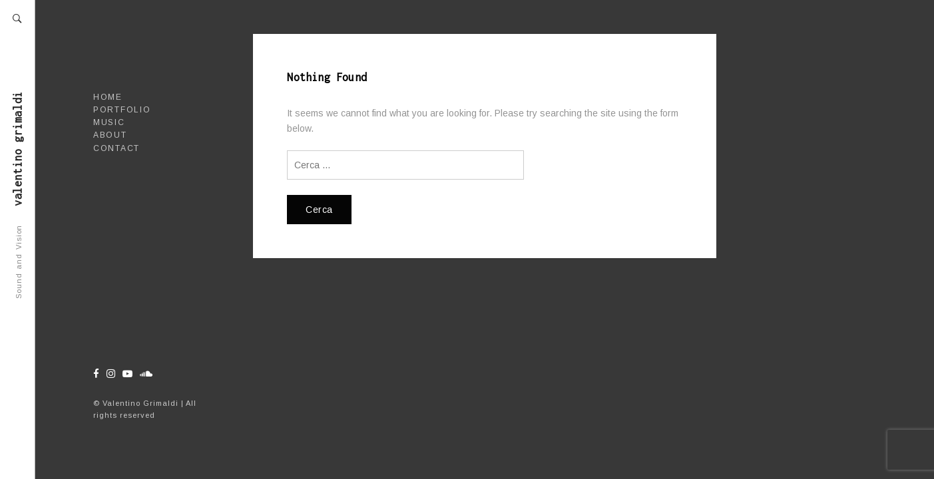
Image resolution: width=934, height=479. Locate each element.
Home (107, 97)
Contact (116, 148)
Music (109, 122)
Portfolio (121, 109)
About (110, 135)
